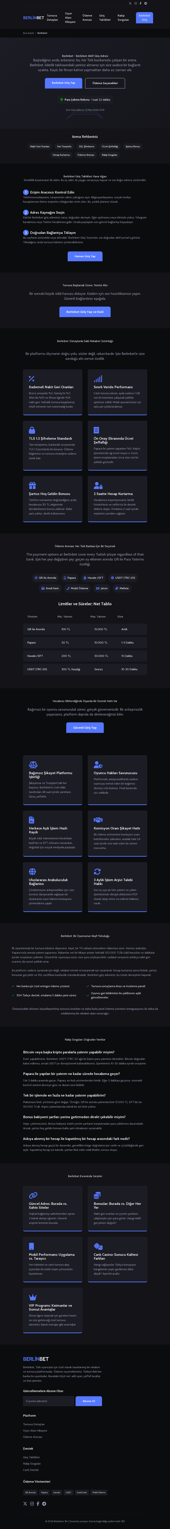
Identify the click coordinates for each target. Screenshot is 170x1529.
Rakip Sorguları (123, 17)
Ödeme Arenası (87, 17)
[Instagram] (135, 3)
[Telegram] (145, 3)
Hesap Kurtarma (61, 154)
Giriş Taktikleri (105, 17)
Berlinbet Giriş (144, 17)
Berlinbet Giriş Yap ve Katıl (85, 312)
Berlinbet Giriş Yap (63, 82)
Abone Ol (89, 1401)
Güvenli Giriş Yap (85, 728)
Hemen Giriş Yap (85, 256)
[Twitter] (130, 3)
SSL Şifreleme (86, 146)
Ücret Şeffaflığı (110, 146)
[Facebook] (140, 3)
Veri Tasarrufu (64, 146)
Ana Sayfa (28, 33)
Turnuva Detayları (52, 17)
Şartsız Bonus (133, 146)
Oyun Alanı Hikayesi (70, 18)
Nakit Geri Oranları (39, 146)
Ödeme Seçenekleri (105, 83)
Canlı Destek (31, 1470)
